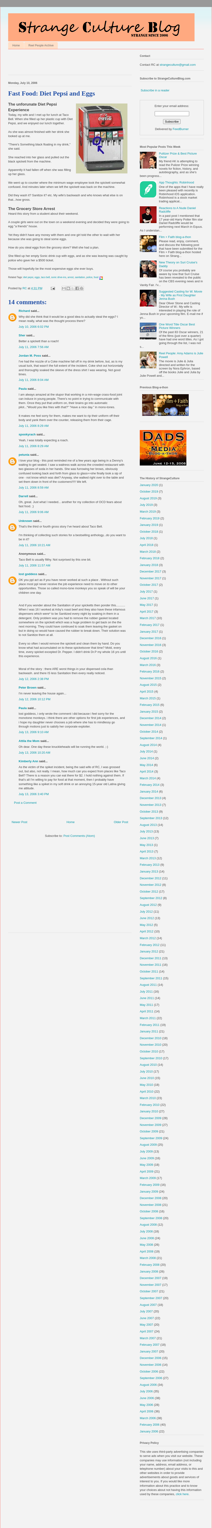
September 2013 (151, 818)
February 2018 (150, 558)
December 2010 (150, 1038)
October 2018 (149, 531)
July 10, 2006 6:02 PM (34, 326)
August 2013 (148, 825)
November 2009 (150, 1125)
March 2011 (148, 1018)
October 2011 (149, 971)
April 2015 (147, 691)
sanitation (80, 277)
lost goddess (28, 574)
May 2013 (146, 845)
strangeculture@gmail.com (178, 64)
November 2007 (150, 1285)
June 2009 (147, 1158)
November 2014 (150, 725)
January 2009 (149, 1191)
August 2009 (148, 1144)
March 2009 (148, 1178)
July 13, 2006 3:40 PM (34, 794)
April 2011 (147, 1011)
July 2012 (146, 911)
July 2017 (146, 591)
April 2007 (147, 1331)
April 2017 (147, 611)
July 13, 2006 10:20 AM (34, 752)
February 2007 (150, 1344)
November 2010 (150, 1044)
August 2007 (148, 1305)
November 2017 (150, 578)
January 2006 (149, 1431)
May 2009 (146, 1164)
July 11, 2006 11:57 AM (34, 565)
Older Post (121, 822)
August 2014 (148, 745)
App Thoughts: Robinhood (176, 182)
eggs (37, 277)
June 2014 (147, 758)
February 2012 (150, 945)
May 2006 (146, 1405)
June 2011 (147, 998)
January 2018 (149, 565)
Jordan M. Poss (30, 355)
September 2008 (151, 1218)
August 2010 (148, 1064)
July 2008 (146, 1231)
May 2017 (146, 605)
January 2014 (149, 791)
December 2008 (150, 1198)
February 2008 (150, 1264)
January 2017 (149, 631)
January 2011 (149, 1031)
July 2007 (146, 1311)
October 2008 (149, 1211)
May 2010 (146, 1085)
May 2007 (146, 1324)
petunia (24, 454)
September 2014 (151, 738)
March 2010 (148, 1098)
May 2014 (146, 765)
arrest (71, 277)
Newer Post (19, 822)
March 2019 (148, 511)
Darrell (23, 496)
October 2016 (149, 651)
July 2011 (146, 991)
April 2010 (147, 1091)
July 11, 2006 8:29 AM (34, 426)
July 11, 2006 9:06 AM (34, 512)
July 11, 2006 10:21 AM (34, 545)
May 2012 (146, 925)
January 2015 (149, 711)
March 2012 (148, 938)
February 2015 (150, 705)
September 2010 (151, 1058)
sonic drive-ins (58, 277)
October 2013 (149, 811)
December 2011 (150, 958)
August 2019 (148, 498)
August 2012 (148, 905)
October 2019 (149, 491)
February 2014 (150, 784)
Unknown (25, 521)
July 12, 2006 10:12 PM (35, 699)
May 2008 (146, 1244)
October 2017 (149, 584)
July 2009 (146, 1151)
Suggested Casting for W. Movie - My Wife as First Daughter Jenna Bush (180, 295)
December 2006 (150, 1358)
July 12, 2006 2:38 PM (34, 679)
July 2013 (146, 831)
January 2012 (149, 951)
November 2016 (150, 645)
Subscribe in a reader (155, 90)
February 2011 (150, 1025)
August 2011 (148, 984)
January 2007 (149, 1351)
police (89, 277)
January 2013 (149, 871)
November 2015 (150, 678)
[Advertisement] (62, 63)
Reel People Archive (41, 45)
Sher (22, 335)
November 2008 (150, 1205)
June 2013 (147, 838)
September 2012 (151, 898)
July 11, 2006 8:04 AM (34, 380)
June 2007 (147, 1318)
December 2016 (150, 638)
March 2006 (148, 1418)
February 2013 (150, 864)
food (96, 277)
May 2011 (146, 1005)
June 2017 (147, 598)
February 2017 (150, 625)
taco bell (45, 277)
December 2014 (150, 718)
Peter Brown (28, 687)
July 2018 (146, 538)
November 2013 (150, 805)
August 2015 (148, 684)
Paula (23, 388)
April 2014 (147, 771)
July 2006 (146, 1391)
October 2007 (149, 1291)
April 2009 (147, 1171)
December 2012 (150, 878)
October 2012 (149, 891)
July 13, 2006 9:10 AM (34, 732)
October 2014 (149, 731)
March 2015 (148, 698)
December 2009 (150, 1118)
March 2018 (148, 551)
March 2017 (148, 618)
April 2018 (147, 545)
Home (16, 45)
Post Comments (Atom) (79, 836)
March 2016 (148, 665)
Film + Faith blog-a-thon (175, 237)
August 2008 (148, 1224)
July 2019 (146, 505)
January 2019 (149, 525)
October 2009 (149, 1131)
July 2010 (146, 1071)
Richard (24, 311)
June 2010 (147, 1078)
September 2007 (151, 1298)
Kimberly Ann (28, 761)
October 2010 (149, 1051)
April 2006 (147, 1411)
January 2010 (149, 1111)
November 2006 (150, 1364)
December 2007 (150, 1278)
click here (182, 1494)
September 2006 (151, 1378)
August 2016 (148, 658)
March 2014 (148, 778)
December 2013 (150, 798)
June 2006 (147, 1398)
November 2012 (150, 884)
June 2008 (147, 1238)
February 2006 (150, 1424)
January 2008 (149, 1271)
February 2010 (150, 1105)
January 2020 (149, 485)
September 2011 (151, 978)
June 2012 (147, 918)
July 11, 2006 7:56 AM (34, 347)
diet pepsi (28, 277)
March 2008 (148, 1258)
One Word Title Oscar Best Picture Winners (177, 326)
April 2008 (147, 1251)
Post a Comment (25, 802)
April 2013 (147, 851)
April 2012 (147, 931)
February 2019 (150, 518)
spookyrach (27, 434)
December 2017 (150, 571)
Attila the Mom (29, 741)
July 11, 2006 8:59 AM (34, 487)
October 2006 (149, 1371)
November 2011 (150, 964)
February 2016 (150, 671)
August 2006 (148, 1385)
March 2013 (148, 858)
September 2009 (151, 1138)
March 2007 (148, 1338)
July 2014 (146, 751)
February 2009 (150, 1185)
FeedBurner (181, 129)
